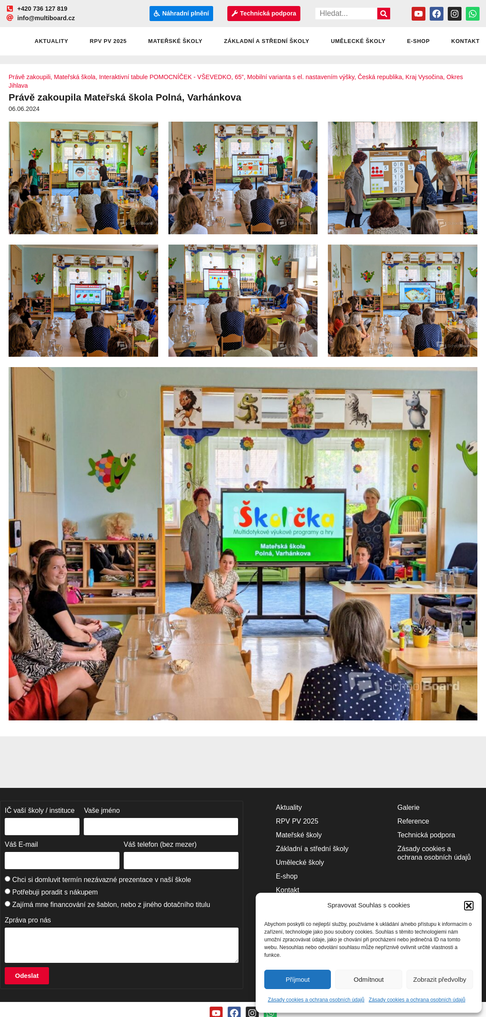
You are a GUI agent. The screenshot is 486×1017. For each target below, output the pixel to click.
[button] (469, 905)
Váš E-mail (21, 844)
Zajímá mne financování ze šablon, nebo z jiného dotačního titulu (111, 904)
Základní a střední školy (266, 41)
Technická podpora (426, 835)
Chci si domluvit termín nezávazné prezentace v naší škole (101, 879)
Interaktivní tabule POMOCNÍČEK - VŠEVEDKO (165, 77)
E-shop (418, 41)
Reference (413, 821)
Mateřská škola (75, 77)
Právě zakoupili (30, 77)
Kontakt (287, 890)
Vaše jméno (101, 810)
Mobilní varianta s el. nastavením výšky (300, 77)
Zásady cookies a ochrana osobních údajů (316, 1000)
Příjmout (298, 979)
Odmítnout (369, 979)
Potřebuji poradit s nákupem (55, 892)
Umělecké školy (358, 41)
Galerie (408, 807)
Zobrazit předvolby (439, 979)
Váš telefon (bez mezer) (160, 844)
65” (239, 77)
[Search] (383, 13)
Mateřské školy (175, 41)
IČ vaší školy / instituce (40, 810)
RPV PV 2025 (108, 41)
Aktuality (51, 41)
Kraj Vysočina (424, 77)
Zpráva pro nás (28, 920)
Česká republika (380, 77)
